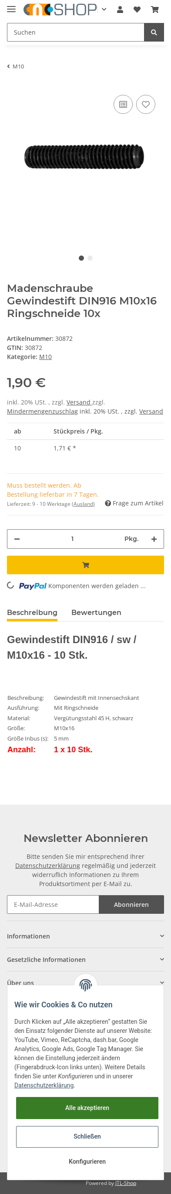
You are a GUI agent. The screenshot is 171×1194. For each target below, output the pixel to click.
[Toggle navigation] (11, 5)
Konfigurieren (87, 1161)
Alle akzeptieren (87, 1107)
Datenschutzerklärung (47, 865)
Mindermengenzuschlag (42, 411)
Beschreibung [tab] (32, 612)
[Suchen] (75, 32)
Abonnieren (131, 904)
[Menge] (72, 539)
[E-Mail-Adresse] (53, 904)
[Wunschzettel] (137, 9)
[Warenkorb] (155, 9)
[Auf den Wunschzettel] (145, 104)
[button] (120, 9)
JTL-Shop (125, 1183)
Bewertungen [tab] (96, 612)
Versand (79, 402)
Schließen (87, 1136)
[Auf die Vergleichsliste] (123, 104)
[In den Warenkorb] (85, 565)
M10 (45, 357)
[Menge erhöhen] (154, 539)
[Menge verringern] (17, 539)
